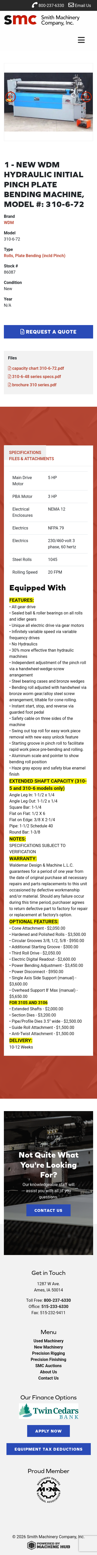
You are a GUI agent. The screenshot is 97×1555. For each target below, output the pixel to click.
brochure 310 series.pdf (32, 384)
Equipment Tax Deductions (48, 1449)
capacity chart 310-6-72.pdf (36, 368)
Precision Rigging (48, 1353)
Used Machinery (48, 1340)
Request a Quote (48, 332)
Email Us (79, 5)
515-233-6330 (54, 1306)
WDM (9, 222)
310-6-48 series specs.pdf (34, 376)
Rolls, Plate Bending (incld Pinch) (34, 255)
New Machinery (48, 1347)
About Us (48, 1371)
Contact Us (48, 1210)
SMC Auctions (48, 1365)
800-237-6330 (48, 5)
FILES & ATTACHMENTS (31, 458)
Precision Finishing (48, 1359)
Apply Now (48, 1431)
